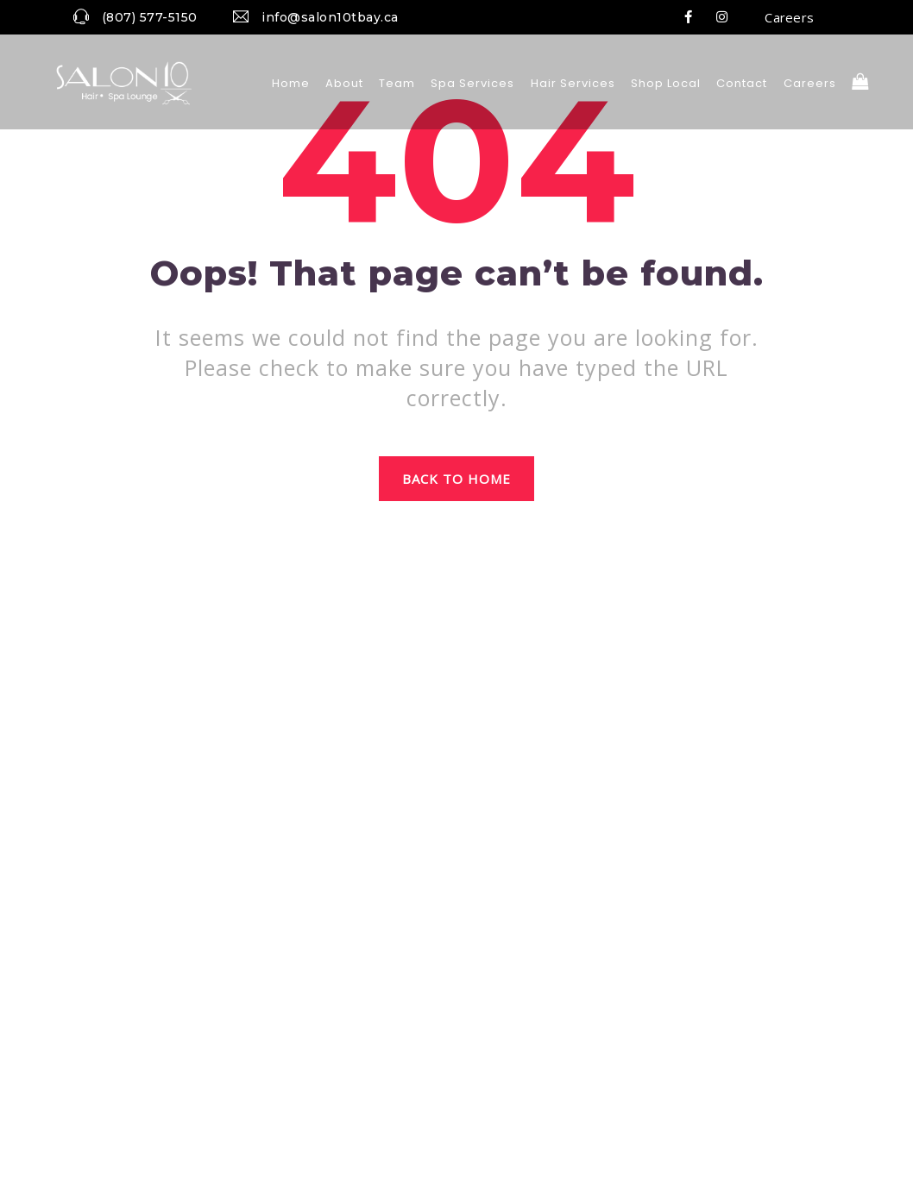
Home (291, 83)
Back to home (457, 478)
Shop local (666, 83)
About (344, 83)
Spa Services (472, 83)
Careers (789, 17)
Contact (741, 83)
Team (397, 83)
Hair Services (573, 83)
